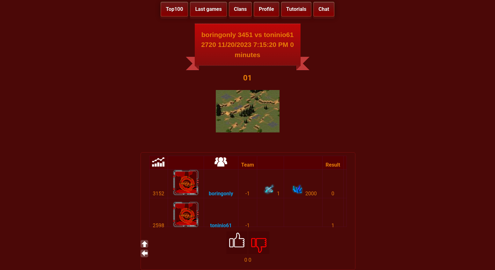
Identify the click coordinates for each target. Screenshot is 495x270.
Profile (266, 9)
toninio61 (221, 225)
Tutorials (296, 9)
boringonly (221, 194)
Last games (208, 9)
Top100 (174, 9)
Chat (323, 9)
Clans (240, 9)
